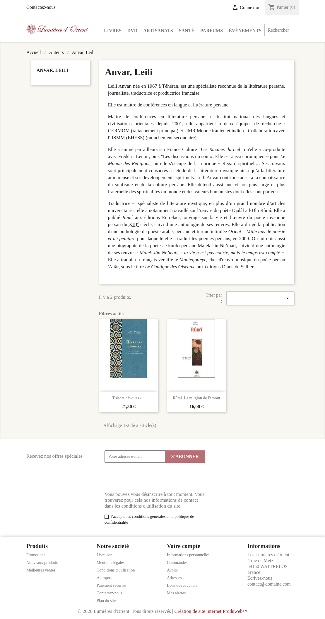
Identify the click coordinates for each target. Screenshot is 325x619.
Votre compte (183, 546)
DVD (132, 30)
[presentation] (149, 477)
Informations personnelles (188, 555)
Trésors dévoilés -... (128, 398)
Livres (113, 30)
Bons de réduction (182, 585)
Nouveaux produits (42, 562)
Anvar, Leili (52, 70)
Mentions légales (110, 562)
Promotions (35, 555)
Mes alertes (176, 593)
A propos (104, 578)
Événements (245, 30)
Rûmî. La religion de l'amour (196, 398)
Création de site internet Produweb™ (210, 611)
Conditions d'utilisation (116, 570)
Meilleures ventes (40, 570)
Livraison (104, 555)
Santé (186, 30)
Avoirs (172, 570)
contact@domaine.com (269, 583)
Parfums (211, 30)
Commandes (177, 562)
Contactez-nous (41, 7)
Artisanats (158, 30)
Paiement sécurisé (111, 585)
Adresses (174, 578)
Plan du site (106, 600)
